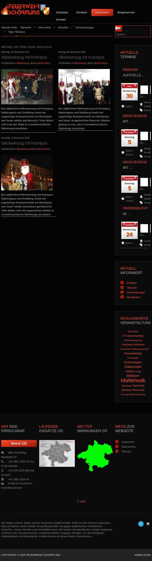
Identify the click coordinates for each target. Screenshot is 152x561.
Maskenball (138, 385)
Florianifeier (133, 358)
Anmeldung (142, 555)
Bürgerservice (126, 12)
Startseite (62, 12)
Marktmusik (133, 380)
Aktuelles (63, 27)
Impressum (128, 441)
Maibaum (133, 375)
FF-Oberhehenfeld (133, 335)
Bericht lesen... (44, 63)
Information (102, 12)
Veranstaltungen (84, 27)
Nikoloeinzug (23, 63)
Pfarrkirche (138, 389)
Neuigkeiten (133, 297)
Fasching (127, 344)
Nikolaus (126, 389)
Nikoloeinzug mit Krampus (24, 57)
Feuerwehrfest (133, 353)
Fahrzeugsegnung (133, 340)
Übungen (132, 287)
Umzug (124, 394)
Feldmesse (138, 344)
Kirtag (138, 371)
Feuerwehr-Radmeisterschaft (134, 349)
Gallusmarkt (132, 366)
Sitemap (126, 451)
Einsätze (81, 12)
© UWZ (81, 501)
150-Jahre (133, 331)
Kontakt (61, 19)
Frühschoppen (133, 362)
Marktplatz (127, 386)
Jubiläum (130, 371)
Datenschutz (129, 446)
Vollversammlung (136, 394)
